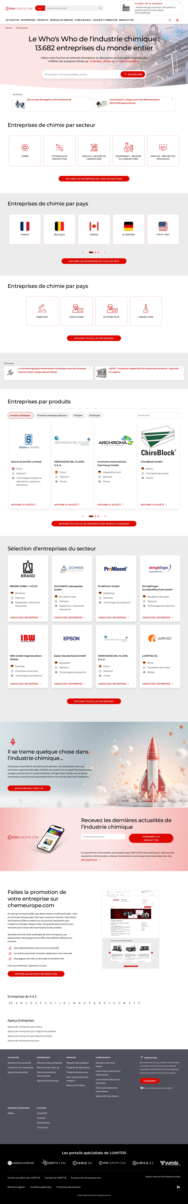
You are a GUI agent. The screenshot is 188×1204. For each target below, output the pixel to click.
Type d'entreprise (129, 61)
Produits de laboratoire (78, 1067)
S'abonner (149, 1080)
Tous (39, 8)
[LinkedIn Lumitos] (178, 1186)
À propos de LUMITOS (55, 1177)
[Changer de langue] (177, 20)
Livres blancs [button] (83, 20)
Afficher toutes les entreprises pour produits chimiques (94, 523)
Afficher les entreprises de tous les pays (94, 261)
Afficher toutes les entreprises (94, 338)
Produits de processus (77, 1072)
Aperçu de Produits (75, 1085)
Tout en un (42, 1127)
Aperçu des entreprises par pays (23, 1040)
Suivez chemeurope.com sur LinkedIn (156, 1088)
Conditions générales (41, 1186)
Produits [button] (42, 20)
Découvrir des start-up (29, 788)
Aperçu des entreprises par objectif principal (30, 1035)
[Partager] (170, 20)
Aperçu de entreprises (48, 1080)
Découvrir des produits (77, 1062)
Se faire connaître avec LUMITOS (24, 1177)
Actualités (42, 1113)
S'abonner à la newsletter (151, 838)
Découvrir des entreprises (49, 1062)
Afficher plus (91, 859)
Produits (41, 1117)
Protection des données (69, 1186)
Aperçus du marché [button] (61, 20)
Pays (108, 61)
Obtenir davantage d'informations (36, 973)
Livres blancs (43, 1122)
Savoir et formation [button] (105, 20)
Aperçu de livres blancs (107, 1096)
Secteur (97, 61)
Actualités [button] (12, 20)
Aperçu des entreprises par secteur (25, 1026)
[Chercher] (100, 8)
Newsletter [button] (126, 20)
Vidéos (11, 1113)
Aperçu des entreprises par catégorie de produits (32, 1031)
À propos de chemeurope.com (86, 1177)
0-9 (11, 1003)
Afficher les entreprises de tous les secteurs (94, 178)
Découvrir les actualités (19, 1062)
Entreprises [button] (28, 20)
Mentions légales (16, 1186)
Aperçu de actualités (18, 1072)
